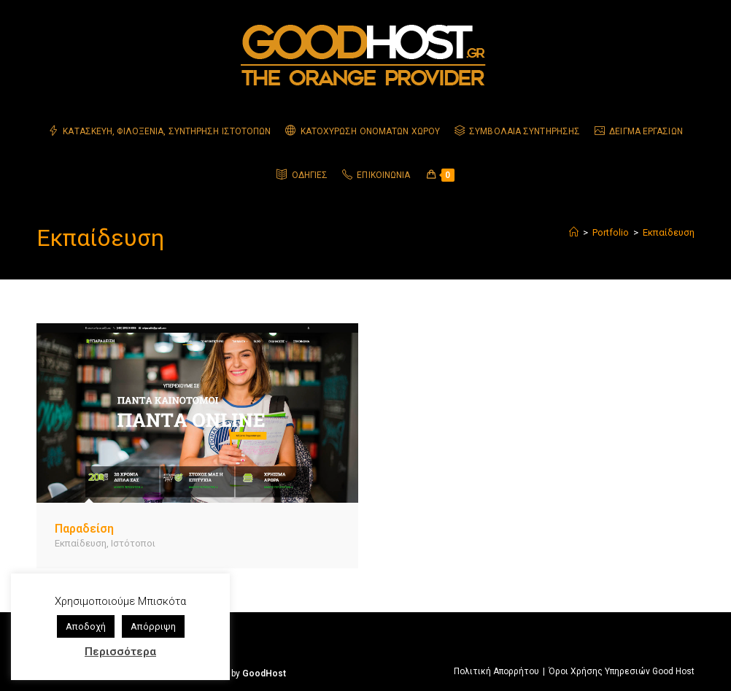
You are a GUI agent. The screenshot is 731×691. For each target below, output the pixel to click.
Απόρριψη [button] (153, 626)
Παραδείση (84, 529)
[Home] (574, 232)
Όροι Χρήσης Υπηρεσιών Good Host (622, 671)
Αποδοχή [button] (86, 626)
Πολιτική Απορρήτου (496, 671)
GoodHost (264, 673)
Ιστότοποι (133, 543)
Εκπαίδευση (669, 232)
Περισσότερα (120, 651)
